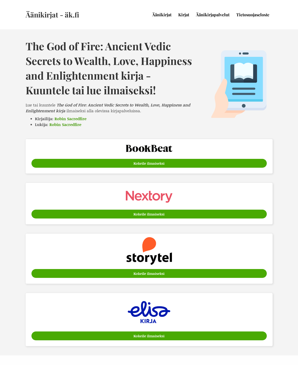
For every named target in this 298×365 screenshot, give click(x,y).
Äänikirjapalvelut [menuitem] (212, 14)
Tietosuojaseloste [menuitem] (252, 14)
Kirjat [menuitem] (183, 14)
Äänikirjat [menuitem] (161, 14)
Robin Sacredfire (70, 118)
